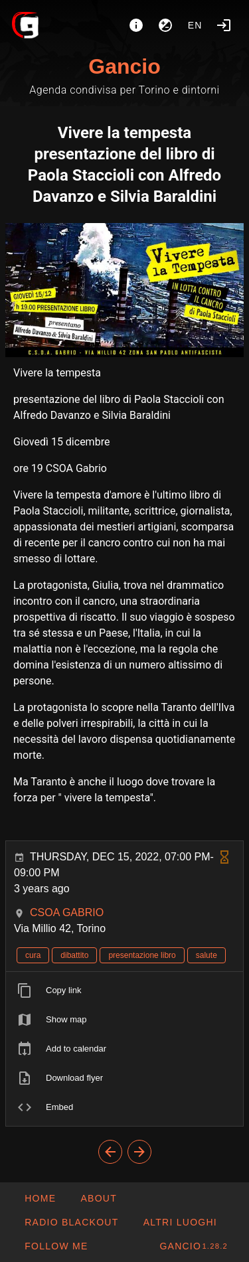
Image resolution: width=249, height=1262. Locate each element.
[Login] (223, 25)
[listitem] (124, 990)
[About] (136, 25)
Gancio (124, 66)
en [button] (195, 25)
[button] (179, 1222)
